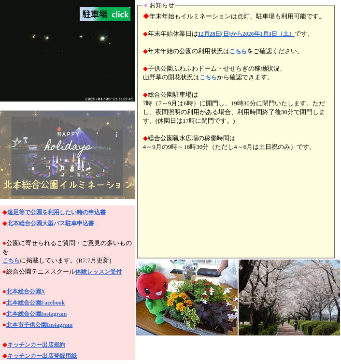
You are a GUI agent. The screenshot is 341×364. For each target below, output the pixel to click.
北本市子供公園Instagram (39, 324)
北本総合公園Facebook (35, 302)
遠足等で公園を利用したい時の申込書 (56, 212)
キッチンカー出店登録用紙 (42, 355)
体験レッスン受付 (98, 271)
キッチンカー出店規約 (36, 344)
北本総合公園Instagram (36, 313)
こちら (11, 260)
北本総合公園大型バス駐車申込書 (50, 223)
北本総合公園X (25, 291)
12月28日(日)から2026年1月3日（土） (246, 33)
